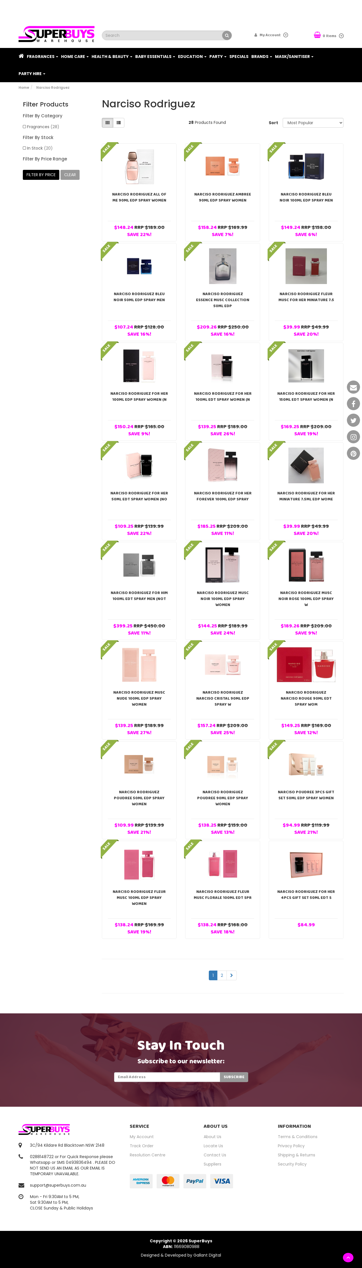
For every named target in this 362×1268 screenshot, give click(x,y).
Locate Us (213, 1146)
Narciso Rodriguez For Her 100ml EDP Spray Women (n (139, 396)
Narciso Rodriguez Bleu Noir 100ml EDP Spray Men (306, 197)
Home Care (75, 56)
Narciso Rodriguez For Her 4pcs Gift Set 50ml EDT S (306, 894)
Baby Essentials (155, 56)
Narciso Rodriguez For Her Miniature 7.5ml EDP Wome (306, 496)
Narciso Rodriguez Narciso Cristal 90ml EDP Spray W (222, 698)
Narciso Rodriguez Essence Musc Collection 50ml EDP (222, 300)
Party (217, 56)
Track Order (141, 1146)
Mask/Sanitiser (294, 56)
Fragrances (42, 56)
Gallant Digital (207, 1255)
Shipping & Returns (296, 1155)
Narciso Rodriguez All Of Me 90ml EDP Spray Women (139, 197)
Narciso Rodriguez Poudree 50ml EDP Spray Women (139, 798)
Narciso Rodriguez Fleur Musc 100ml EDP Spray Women (139, 897)
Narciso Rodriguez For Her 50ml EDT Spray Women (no (139, 496)
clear (70, 175)
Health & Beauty (112, 56)
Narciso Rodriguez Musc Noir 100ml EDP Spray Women (223, 598)
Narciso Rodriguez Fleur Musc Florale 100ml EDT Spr (223, 894)
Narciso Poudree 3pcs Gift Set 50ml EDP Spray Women (306, 795)
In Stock (40, 148)
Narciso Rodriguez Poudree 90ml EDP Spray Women (222, 798)
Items (325, 35)
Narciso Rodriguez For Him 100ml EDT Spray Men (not (139, 595)
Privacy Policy (291, 1146)
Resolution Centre (147, 1155)
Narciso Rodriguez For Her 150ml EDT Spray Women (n (306, 396)
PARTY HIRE (32, 74)
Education (192, 56)
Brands (261, 56)
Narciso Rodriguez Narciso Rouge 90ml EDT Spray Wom (306, 698)
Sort (273, 123)
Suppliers (212, 1164)
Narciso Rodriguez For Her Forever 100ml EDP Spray (223, 496)
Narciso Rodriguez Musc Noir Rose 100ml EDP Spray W (306, 598)
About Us (212, 1137)
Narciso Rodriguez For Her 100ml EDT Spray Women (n (223, 396)
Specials (238, 56)
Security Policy (292, 1164)
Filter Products (45, 104)
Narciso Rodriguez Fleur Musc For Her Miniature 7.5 (306, 297)
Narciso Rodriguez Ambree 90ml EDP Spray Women (222, 197)
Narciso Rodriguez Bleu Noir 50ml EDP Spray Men (139, 297)
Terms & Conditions (297, 1137)
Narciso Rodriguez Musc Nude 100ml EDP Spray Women (139, 698)
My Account (142, 1137)
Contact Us (215, 1155)
